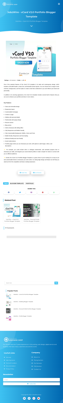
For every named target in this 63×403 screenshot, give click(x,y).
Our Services (38, 363)
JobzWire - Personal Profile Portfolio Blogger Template (31, 220)
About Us (37, 357)
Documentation (11, 365)
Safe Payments (11, 360)
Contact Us (37, 369)
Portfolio (29, 183)
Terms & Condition (12, 363)
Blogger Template (16, 183)
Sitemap (9, 357)
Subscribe (31, 384)
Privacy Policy (10, 368)
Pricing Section (38, 360)
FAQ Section (38, 366)
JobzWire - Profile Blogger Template (24, 314)
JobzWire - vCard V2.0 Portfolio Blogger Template (12, 220)
